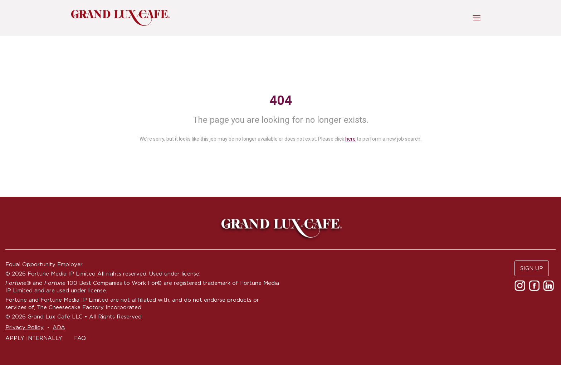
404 (280, 100)
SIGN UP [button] (531, 268)
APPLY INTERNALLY (33, 338)
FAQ (80, 338)
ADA (59, 327)
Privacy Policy (24, 327)
